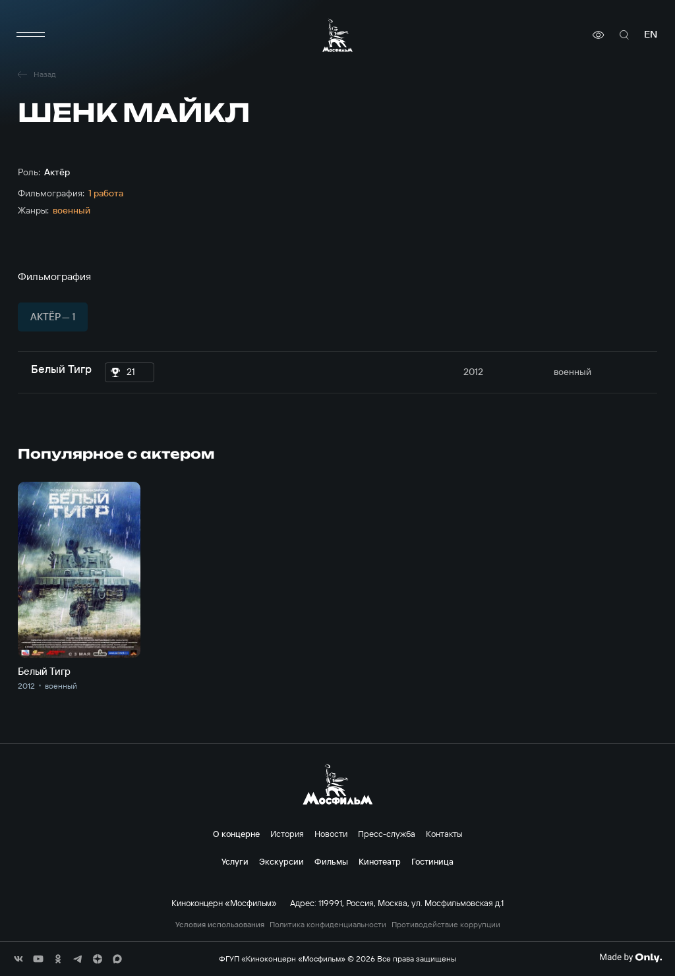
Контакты (444, 833)
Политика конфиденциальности (328, 924)
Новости (330, 833)
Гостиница (432, 861)
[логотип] (337, 35)
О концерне (236, 833)
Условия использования (219, 924)
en (650, 34)
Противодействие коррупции (446, 924)
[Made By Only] (630, 957)
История (287, 833)
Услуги (235, 861)
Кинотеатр (380, 861)
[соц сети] (18, 959)
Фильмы (331, 861)
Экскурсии (281, 861)
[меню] (31, 35)
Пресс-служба (386, 833)
